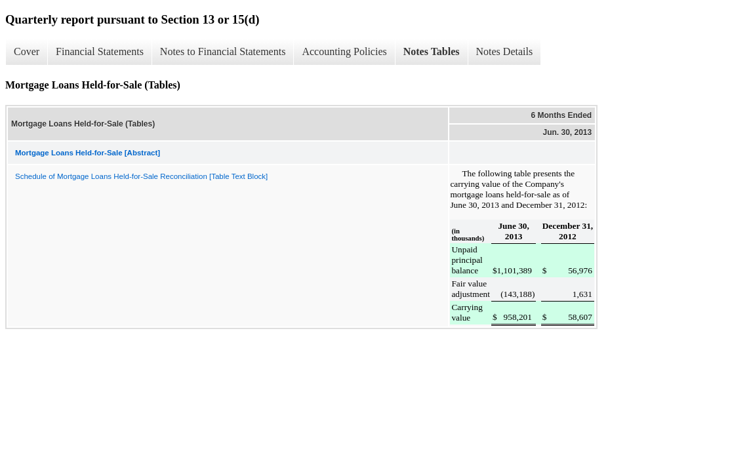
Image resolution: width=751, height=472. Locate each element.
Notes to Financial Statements (223, 51)
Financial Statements (100, 51)
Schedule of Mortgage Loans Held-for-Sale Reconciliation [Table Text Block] (141, 176)
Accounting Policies (344, 51)
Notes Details (504, 51)
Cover (26, 51)
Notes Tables (431, 51)
